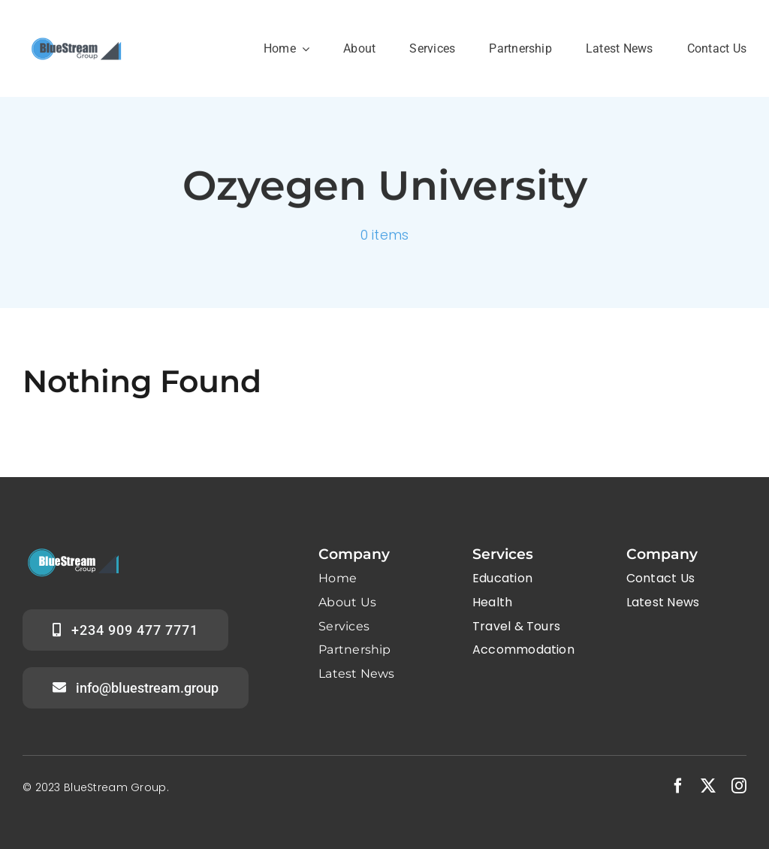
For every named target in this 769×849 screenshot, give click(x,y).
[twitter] (708, 785)
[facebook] (678, 785)
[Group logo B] (75, 35)
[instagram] (738, 785)
